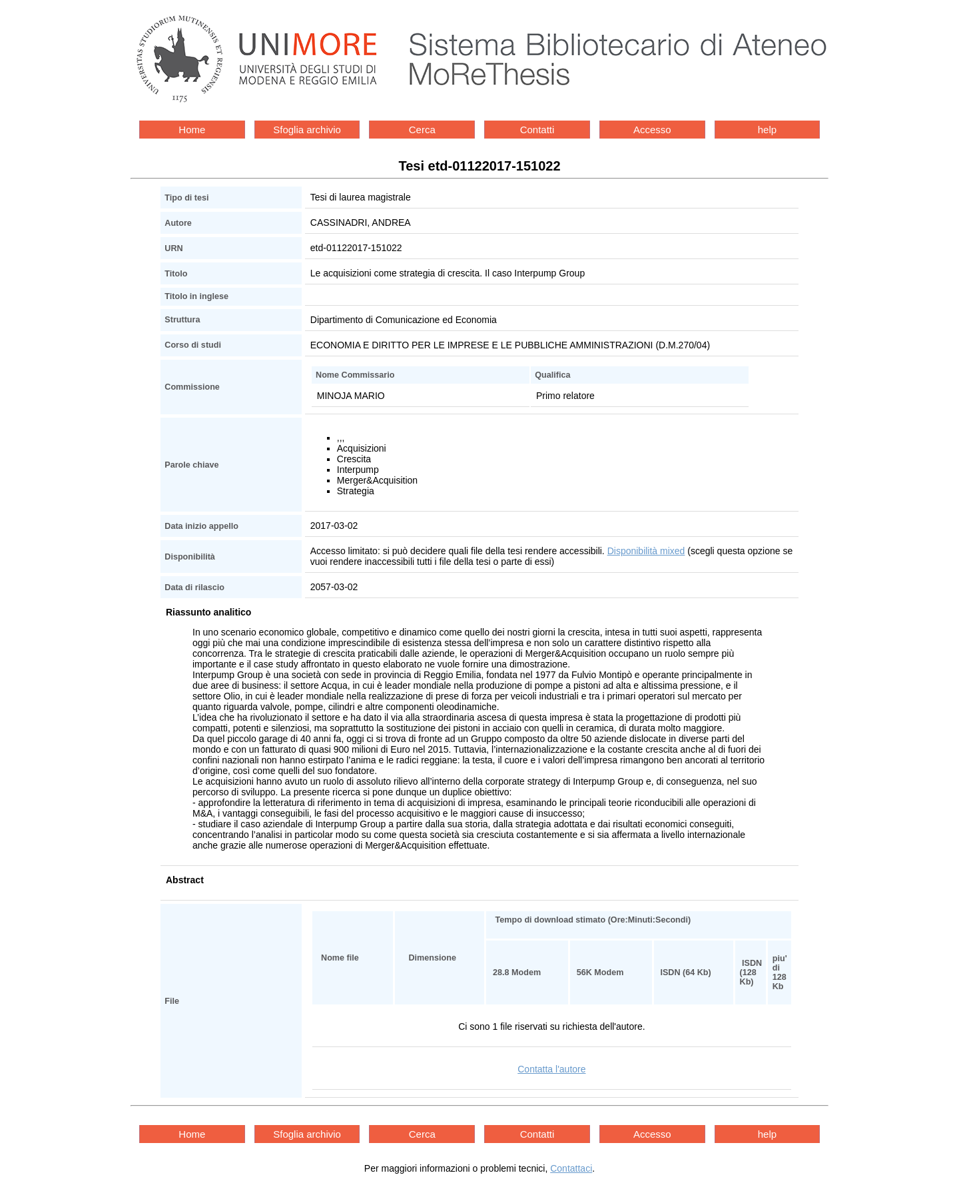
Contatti (537, 129)
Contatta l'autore (551, 1069)
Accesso (652, 129)
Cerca (422, 129)
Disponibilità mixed (646, 551)
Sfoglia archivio (307, 129)
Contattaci (571, 1168)
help (767, 129)
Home (191, 129)
